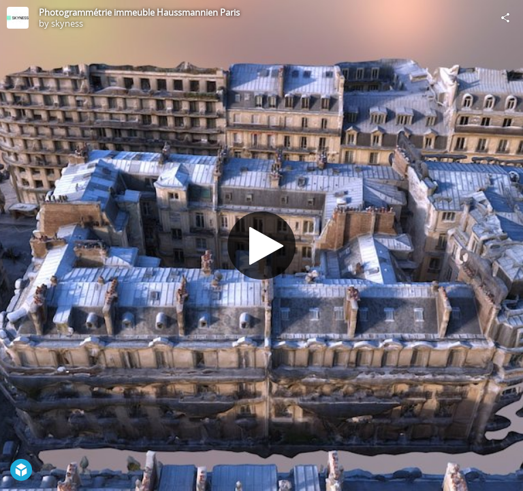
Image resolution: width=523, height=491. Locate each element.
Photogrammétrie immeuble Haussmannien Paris (139, 12)
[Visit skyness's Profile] (18, 18)
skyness (67, 23)
